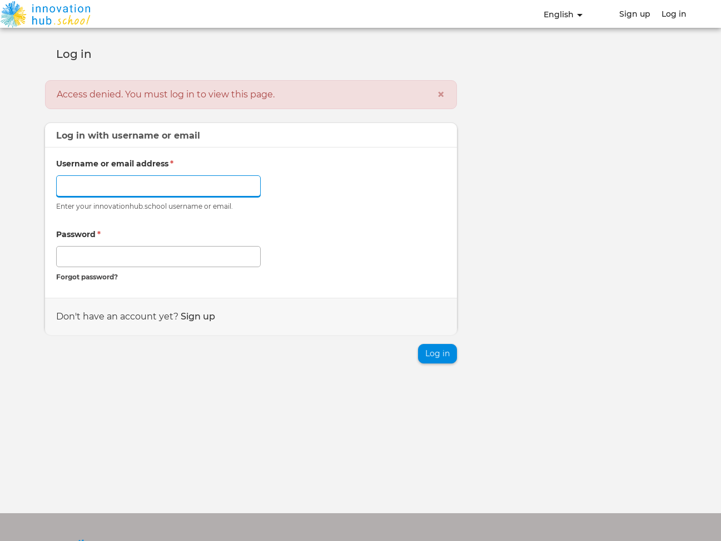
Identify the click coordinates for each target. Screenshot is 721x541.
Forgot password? (87, 277)
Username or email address (114, 164)
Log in (674, 14)
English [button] (563, 14)
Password (78, 234)
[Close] (441, 95)
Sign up (634, 14)
